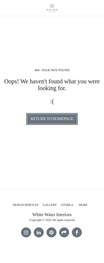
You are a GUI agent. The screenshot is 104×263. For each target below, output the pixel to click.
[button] (6, 8)
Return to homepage (52, 119)
